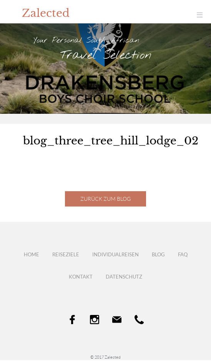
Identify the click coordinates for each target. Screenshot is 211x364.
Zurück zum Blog (105, 198)
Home (31, 254)
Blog (158, 254)
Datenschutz (124, 277)
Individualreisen (115, 254)
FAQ (183, 254)
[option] (105, 68)
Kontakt (81, 277)
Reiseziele (65, 254)
